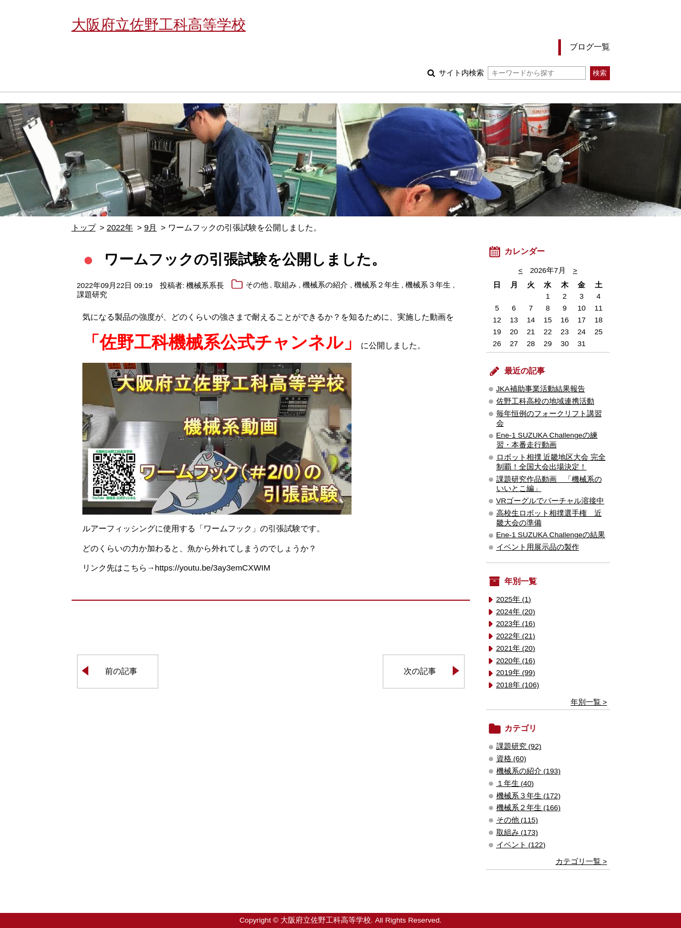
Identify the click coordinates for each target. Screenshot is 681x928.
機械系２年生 (376, 286)
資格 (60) (511, 759)
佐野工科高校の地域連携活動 (545, 401)
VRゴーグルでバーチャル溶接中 (550, 501)
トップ (84, 227)
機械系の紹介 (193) (528, 771)
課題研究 (92, 295)
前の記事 (121, 671)
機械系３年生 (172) (528, 796)
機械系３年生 (428, 286)
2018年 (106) (517, 685)
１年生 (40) (515, 783)
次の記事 (420, 671)
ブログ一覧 (590, 46)
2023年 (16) (516, 624)
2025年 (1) (513, 599)
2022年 (120, 227)
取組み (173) (517, 832)
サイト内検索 (512, 73)
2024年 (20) (516, 612)
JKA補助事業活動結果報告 (540, 389)
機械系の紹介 (325, 286)
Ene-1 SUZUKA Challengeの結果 (550, 535)
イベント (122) (521, 845)
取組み (285, 286)
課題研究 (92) (519, 746)
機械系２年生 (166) (528, 808)
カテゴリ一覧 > (581, 861)
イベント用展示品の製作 (537, 547)
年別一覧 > (589, 702)
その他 (256, 286)
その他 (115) (517, 820)
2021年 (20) (516, 648)
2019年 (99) (516, 673)
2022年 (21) (516, 636)
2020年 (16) (516, 661)
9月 (150, 227)
